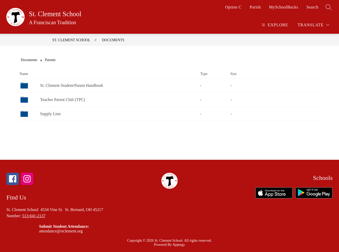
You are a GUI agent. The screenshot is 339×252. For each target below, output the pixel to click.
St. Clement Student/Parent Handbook (71, 85)
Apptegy (179, 245)
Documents (113, 40)
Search (312, 7)
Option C (233, 7)
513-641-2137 (34, 216)
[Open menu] (274, 25)
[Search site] (329, 7)
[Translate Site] (313, 25)
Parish (255, 7)
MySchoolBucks (283, 7)
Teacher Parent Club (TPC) (62, 99)
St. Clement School (71, 40)
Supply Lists (50, 114)
